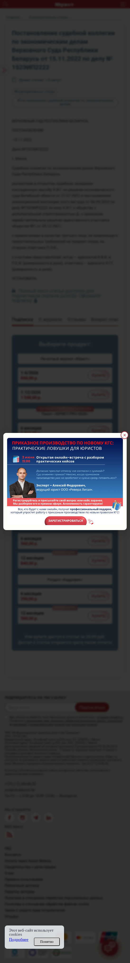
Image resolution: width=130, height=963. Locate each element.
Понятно (47, 942)
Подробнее (18, 939)
